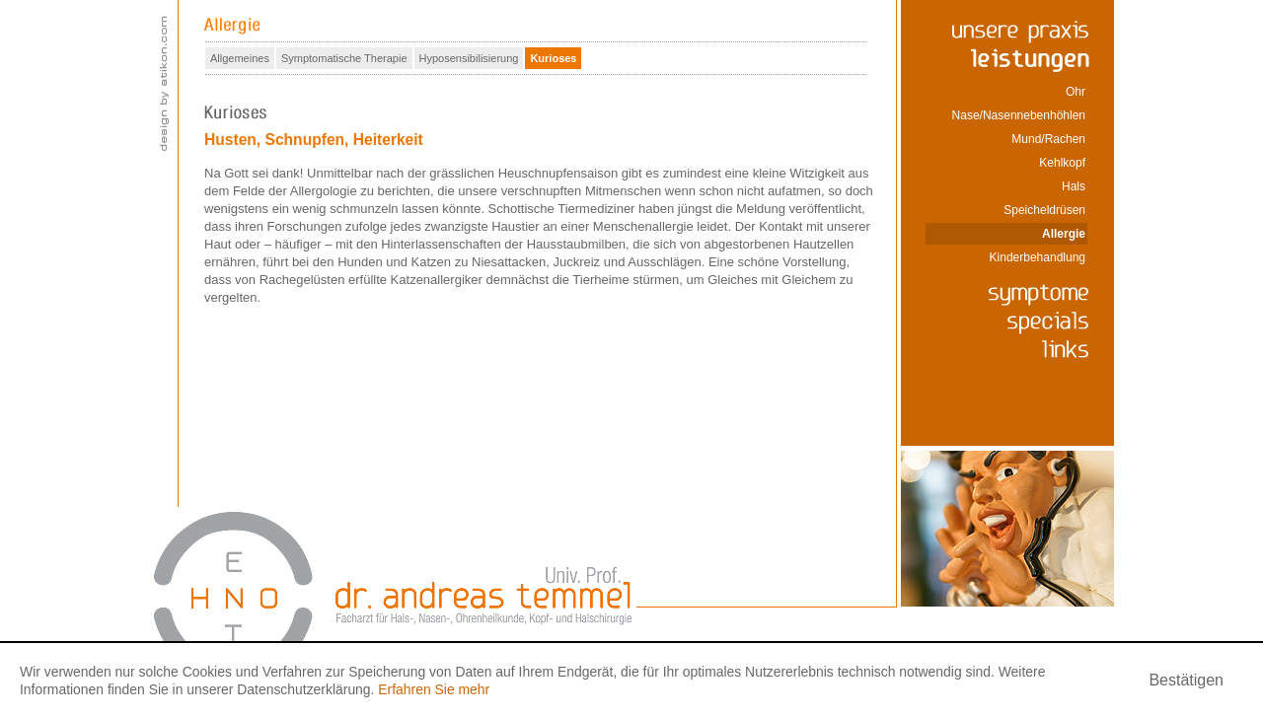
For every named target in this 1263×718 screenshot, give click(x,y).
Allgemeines (239, 58)
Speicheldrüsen (1044, 210)
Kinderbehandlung (1037, 257)
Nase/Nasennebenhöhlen (1018, 115)
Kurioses (553, 58)
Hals (1073, 186)
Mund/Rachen (1048, 139)
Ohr (1075, 92)
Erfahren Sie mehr (433, 689)
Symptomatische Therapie (344, 58)
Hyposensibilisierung (469, 58)
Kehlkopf (1062, 163)
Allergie (1063, 234)
